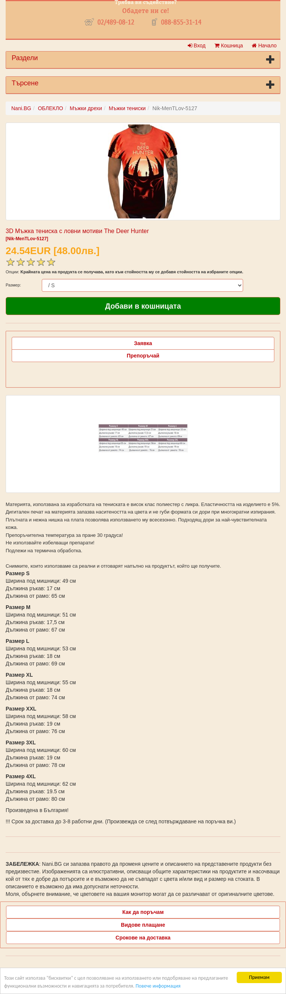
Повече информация (157, 986)
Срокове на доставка (143, 938)
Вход (197, 45)
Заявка (143, 343)
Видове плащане (143, 925)
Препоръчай (143, 356)
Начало (264, 45)
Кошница (228, 45)
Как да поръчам (143, 912)
